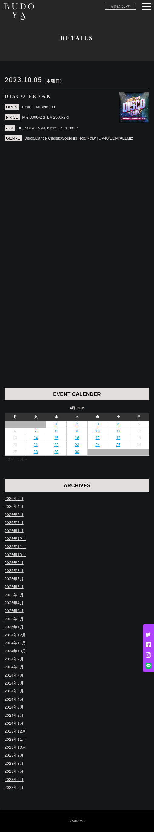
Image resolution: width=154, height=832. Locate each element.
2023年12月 (15, 731)
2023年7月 (14, 771)
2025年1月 (14, 627)
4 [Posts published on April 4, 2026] (118, 424)
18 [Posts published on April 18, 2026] (118, 438)
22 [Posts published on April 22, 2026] (56, 445)
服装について (120, 6)
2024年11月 (15, 643)
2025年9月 (14, 562)
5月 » (22, 459)
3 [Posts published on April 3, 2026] (98, 424)
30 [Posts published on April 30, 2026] (77, 452)
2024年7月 (14, 675)
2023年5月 (14, 787)
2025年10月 (15, 555)
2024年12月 (15, 635)
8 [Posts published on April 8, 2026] (56, 431)
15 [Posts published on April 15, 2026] (56, 438)
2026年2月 (14, 522)
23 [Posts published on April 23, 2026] (77, 445)
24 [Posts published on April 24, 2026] (97, 445)
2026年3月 (14, 514)
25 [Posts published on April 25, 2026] (118, 445)
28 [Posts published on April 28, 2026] (36, 452)
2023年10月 (15, 747)
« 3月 (9, 459)
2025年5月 (14, 595)
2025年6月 (14, 586)
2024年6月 (14, 683)
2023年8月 (14, 763)
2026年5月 (14, 498)
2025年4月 (14, 603)
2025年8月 (14, 570)
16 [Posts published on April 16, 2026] (77, 438)
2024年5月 (14, 691)
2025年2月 (14, 619)
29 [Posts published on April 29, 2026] (56, 452)
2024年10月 (15, 651)
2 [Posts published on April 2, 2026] (77, 424)
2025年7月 (14, 579)
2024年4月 (14, 699)
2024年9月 (14, 659)
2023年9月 (14, 755)
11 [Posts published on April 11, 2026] (118, 431)
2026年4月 (14, 506)
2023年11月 (15, 739)
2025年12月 (15, 538)
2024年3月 (14, 707)
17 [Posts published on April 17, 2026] (97, 438)
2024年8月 (14, 667)
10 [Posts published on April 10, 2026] (97, 431)
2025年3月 (14, 610)
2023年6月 (14, 779)
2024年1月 (14, 723)
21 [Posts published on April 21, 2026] (36, 445)
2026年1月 (14, 531)
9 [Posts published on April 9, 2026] (77, 431)
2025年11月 (15, 546)
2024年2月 (14, 715)
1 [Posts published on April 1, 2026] (56, 424)
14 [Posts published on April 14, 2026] (36, 438)
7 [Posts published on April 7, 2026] (36, 431)
